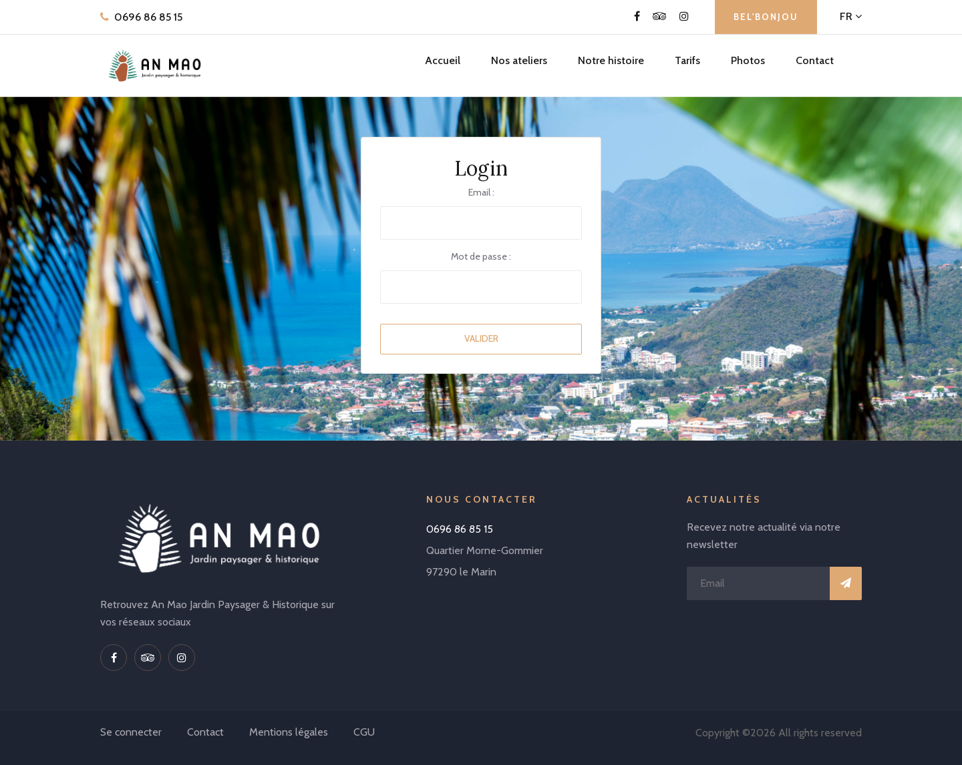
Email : (481, 192)
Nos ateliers (519, 60)
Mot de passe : (481, 256)
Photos (748, 60)
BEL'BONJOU (766, 16)
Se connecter (131, 732)
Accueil (442, 60)
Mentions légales (288, 732)
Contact (815, 60)
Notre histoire (611, 60)
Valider (481, 338)
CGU (364, 732)
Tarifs (687, 60)
